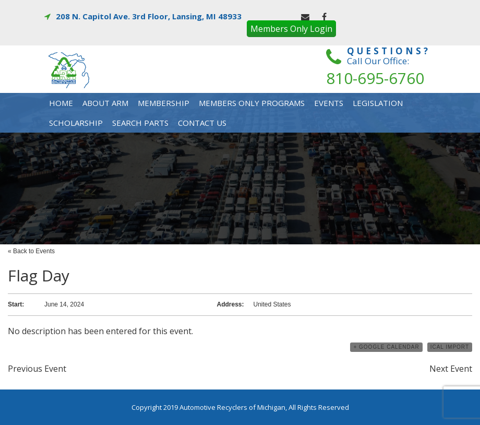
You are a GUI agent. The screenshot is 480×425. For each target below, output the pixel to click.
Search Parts (140, 122)
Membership (163, 103)
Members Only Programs (252, 103)
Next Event (450, 368)
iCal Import (449, 347)
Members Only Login (291, 28)
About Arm (105, 103)
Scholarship (76, 122)
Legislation (378, 103)
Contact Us (202, 122)
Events (328, 103)
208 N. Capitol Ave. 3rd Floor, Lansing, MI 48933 (143, 16)
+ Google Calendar (386, 347)
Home (61, 103)
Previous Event (37, 368)
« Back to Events (31, 251)
